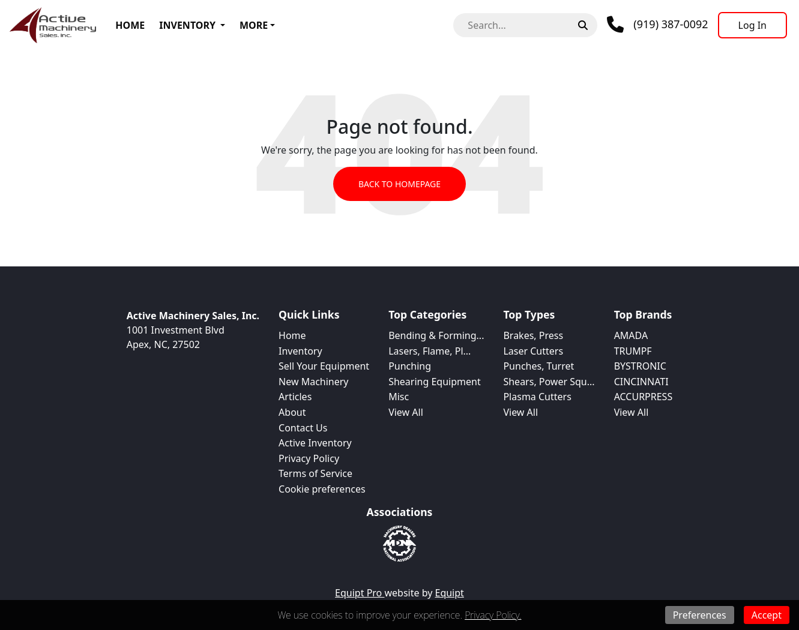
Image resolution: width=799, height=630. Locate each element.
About (292, 412)
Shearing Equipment (434, 381)
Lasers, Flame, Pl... (429, 351)
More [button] (254, 25)
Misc (398, 396)
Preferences (699, 615)
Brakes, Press (533, 335)
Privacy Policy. (493, 615)
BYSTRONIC (640, 366)
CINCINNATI (641, 381)
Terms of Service (315, 473)
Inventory (187, 25)
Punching (409, 366)
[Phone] (657, 24)
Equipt (449, 592)
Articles (295, 396)
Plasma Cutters (537, 396)
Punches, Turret (538, 366)
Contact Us (303, 427)
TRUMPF (633, 351)
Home (130, 25)
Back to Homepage (399, 184)
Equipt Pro (359, 592)
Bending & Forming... (436, 335)
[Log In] (752, 25)
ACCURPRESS (643, 396)
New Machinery (313, 381)
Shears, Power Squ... (548, 381)
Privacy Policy (309, 458)
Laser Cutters (533, 351)
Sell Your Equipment (324, 366)
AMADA (631, 335)
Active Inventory (315, 442)
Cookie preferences (322, 489)
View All (405, 412)
